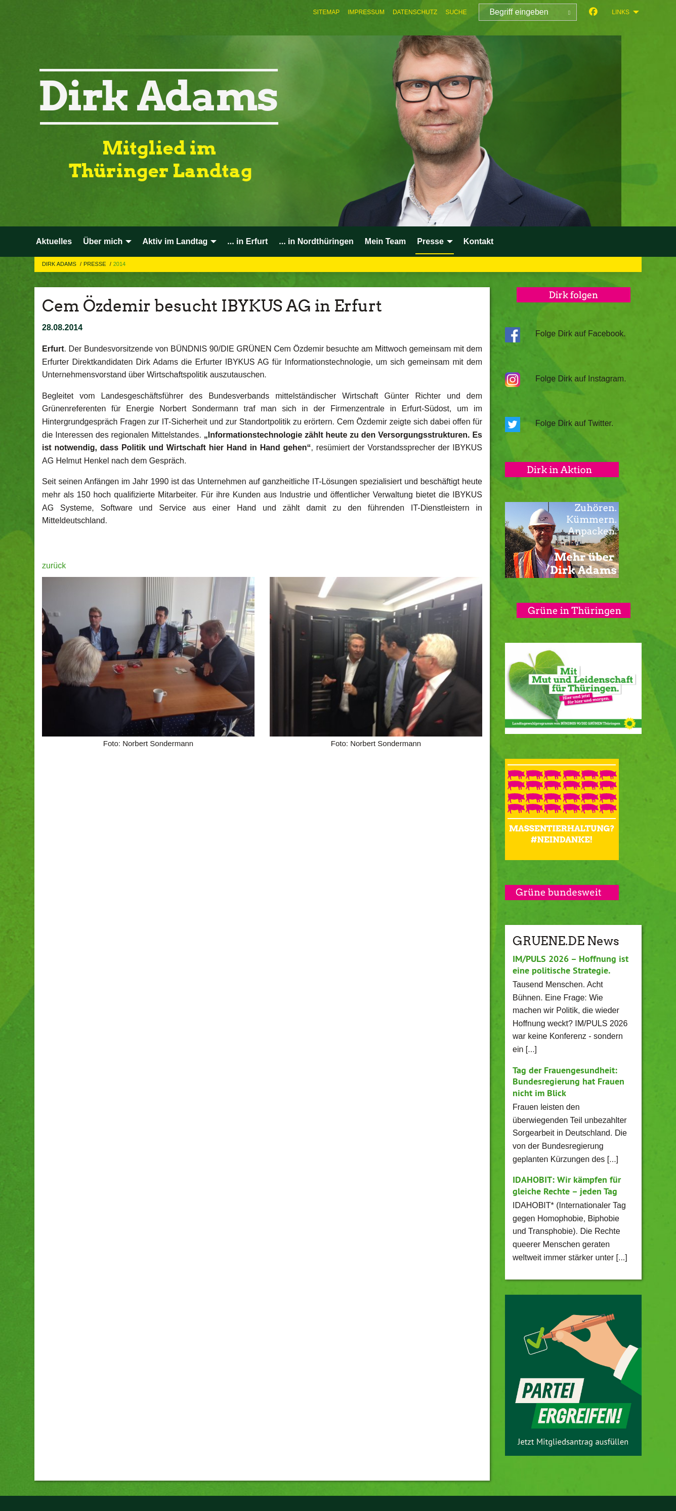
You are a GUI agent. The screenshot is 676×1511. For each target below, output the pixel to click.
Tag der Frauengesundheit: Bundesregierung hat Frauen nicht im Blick (568, 1081)
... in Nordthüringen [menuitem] (316, 241)
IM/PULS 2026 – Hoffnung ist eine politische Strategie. (570, 964)
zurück (54, 565)
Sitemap (326, 12)
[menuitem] (326, 12)
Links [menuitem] (620, 12)
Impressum (366, 12)
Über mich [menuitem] (102, 241)
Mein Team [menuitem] (385, 241)
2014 (119, 264)
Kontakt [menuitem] (478, 241)
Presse (95, 264)
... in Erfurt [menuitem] (247, 241)
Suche (456, 12)
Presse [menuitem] (430, 241)
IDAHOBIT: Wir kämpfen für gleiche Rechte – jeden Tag (566, 1185)
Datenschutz (415, 12)
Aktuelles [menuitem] (54, 241)
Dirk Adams (60, 264)
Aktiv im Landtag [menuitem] (174, 241)
